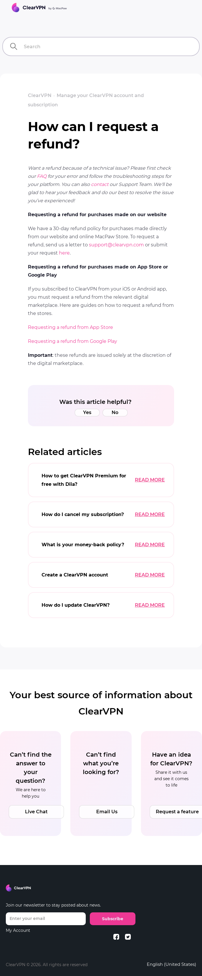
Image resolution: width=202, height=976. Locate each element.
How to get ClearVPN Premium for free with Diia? (84, 480)
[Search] (101, 46)
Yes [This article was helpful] (87, 412)
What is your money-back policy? (83, 544)
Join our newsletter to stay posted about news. (53, 905)
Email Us (106, 811)
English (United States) (171, 964)
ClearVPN (39, 95)
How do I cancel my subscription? (83, 514)
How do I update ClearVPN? (76, 605)
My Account (18, 930)
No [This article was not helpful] (115, 412)
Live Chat (36, 811)
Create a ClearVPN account (75, 575)
